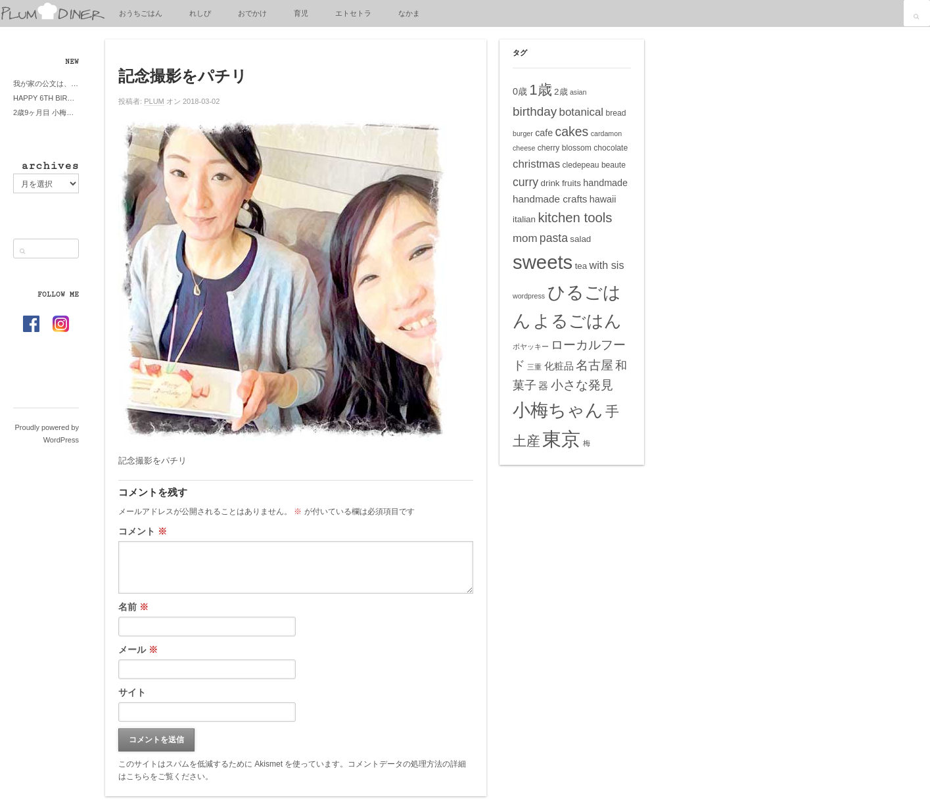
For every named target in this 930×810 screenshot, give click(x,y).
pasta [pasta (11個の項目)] (554, 238)
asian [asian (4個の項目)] (578, 92)
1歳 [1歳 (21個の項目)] (540, 90)
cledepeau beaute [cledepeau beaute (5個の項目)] (594, 165)
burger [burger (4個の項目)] (523, 133)
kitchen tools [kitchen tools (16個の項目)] (575, 217)
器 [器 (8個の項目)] (543, 385)
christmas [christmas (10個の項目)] (536, 164)
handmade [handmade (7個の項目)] (605, 183)
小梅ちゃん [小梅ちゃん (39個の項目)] (558, 410)
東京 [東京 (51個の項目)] (561, 439)
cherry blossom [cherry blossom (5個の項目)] (565, 148)
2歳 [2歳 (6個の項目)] (560, 92)
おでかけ (252, 13)
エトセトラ (353, 13)
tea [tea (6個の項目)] (581, 266)
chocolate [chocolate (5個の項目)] (610, 148)
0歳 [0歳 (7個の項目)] (520, 91)
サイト (132, 692)
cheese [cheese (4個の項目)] (524, 148)
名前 (133, 607)
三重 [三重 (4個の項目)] (534, 367)
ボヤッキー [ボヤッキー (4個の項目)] (531, 346)
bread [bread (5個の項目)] (615, 113)
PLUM (154, 101)
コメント (142, 531)
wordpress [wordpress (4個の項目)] (529, 296)
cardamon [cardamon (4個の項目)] (606, 133)
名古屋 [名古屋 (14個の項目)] (594, 365)
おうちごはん (140, 13)
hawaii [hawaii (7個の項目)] (603, 199)
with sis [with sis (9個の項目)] (607, 265)
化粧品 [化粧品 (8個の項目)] (559, 365)
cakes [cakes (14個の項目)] (572, 131)
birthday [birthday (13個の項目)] (535, 111)
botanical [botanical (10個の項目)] (581, 112)
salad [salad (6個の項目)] (580, 239)
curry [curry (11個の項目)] (525, 182)
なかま (409, 13)
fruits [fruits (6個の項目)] (571, 183)
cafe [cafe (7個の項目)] (544, 133)
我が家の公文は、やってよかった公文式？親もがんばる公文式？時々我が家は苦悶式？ (46, 83)
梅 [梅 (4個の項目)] (586, 443)
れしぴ (200, 13)
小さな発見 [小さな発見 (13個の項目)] (582, 385)
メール (138, 649)
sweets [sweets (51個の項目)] (542, 262)
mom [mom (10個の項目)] (525, 238)
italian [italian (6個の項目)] (524, 219)
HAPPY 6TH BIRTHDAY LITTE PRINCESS (46, 98)
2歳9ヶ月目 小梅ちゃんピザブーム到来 (46, 112)
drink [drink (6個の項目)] (549, 183)
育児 (301, 13)
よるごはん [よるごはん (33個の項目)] (577, 321)
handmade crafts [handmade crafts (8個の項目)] (550, 198)
